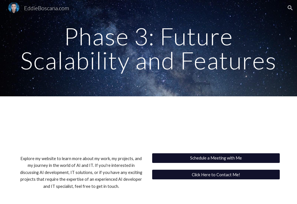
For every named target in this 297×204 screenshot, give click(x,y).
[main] (148, 48)
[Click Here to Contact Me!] (216, 174)
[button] (290, 8)
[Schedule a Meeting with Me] (216, 158)
